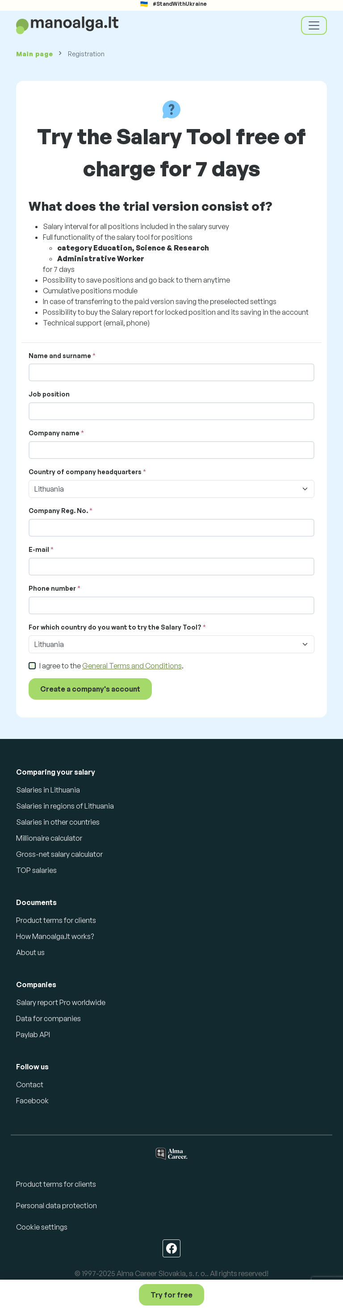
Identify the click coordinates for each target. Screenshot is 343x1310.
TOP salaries (36, 870)
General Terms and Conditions (132, 665)
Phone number (52, 588)
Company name (54, 433)
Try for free (171, 1294)
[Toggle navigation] (314, 25)
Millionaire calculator (49, 838)
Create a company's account (90, 688)
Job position (49, 394)
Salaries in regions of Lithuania (65, 805)
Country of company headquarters (85, 472)
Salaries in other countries (58, 822)
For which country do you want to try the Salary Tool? (115, 627)
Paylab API (33, 1034)
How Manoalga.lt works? (55, 936)
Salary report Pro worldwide (60, 1002)
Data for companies (48, 1018)
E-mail (39, 549)
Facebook (32, 1100)
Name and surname (60, 355)
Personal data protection (56, 1205)
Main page (34, 54)
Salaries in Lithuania (48, 789)
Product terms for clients (56, 920)
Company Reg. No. (58, 510)
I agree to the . (111, 665)
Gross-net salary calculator (59, 854)
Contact (29, 1084)
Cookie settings (41, 1226)
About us (30, 952)
